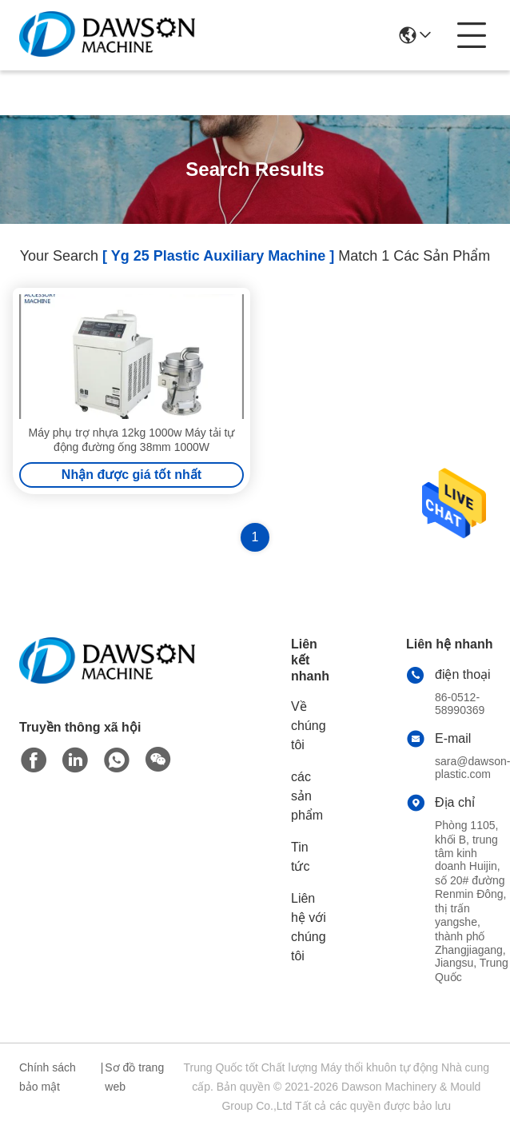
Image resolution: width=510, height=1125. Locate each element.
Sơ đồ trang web (134, 1077)
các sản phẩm (307, 796)
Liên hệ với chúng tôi (308, 927)
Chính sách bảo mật (47, 1077)
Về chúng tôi (308, 726)
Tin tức (300, 856)
